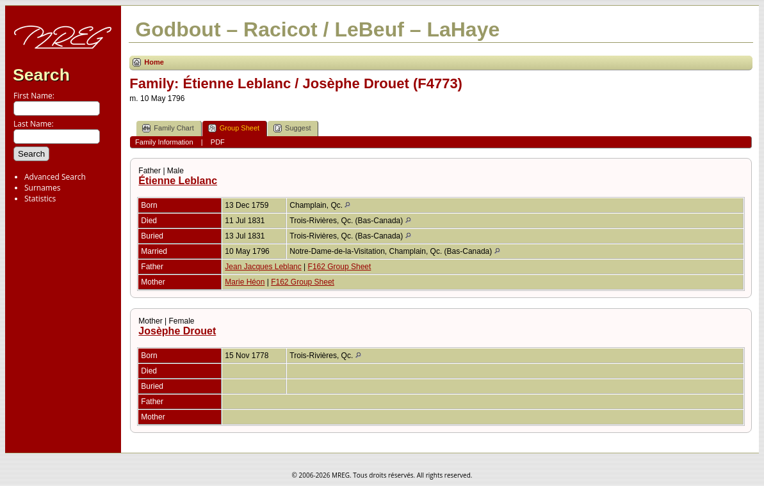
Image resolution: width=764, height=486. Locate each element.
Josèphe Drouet (177, 330)
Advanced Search (55, 176)
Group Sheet (233, 128)
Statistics (40, 198)
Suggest (292, 128)
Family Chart (167, 128)
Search (41, 74)
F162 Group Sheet (339, 266)
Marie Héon (244, 282)
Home (154, 62)
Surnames (42, 187)
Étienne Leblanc (177, 180)
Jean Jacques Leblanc (263, 266)
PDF (218, 142)
